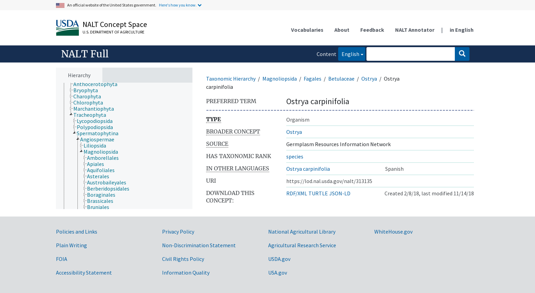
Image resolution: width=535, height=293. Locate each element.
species (294, 156)
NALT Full (85, 54)
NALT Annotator (414, 29)
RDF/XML (296, 193)
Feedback (372, 29)
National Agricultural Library (301, 231)
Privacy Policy (178, 231)
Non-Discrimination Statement (199, 245)
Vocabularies (307, 29)
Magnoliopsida (279, 78)
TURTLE (318, 193)
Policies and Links (76, 231)
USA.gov (277, 272)
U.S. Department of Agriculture (113, 31)
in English (462, 29)
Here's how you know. (178, 5)
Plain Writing (71, 245)
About (341, 29)
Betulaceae (341, 78)
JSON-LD (339, 193)
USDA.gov (279, 258)
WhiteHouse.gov (393, 231)
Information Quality (185, 272)
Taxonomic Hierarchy (231, 78)
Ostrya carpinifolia (308, 168)
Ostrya (369, 78)
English (348, 53)
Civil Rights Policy (183, 258)
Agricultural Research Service (302, 245)
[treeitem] (98, 84)
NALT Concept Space (115, 24)
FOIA (61, 258)
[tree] (124, 146)
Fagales (312, 78)
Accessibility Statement (84, 272)
